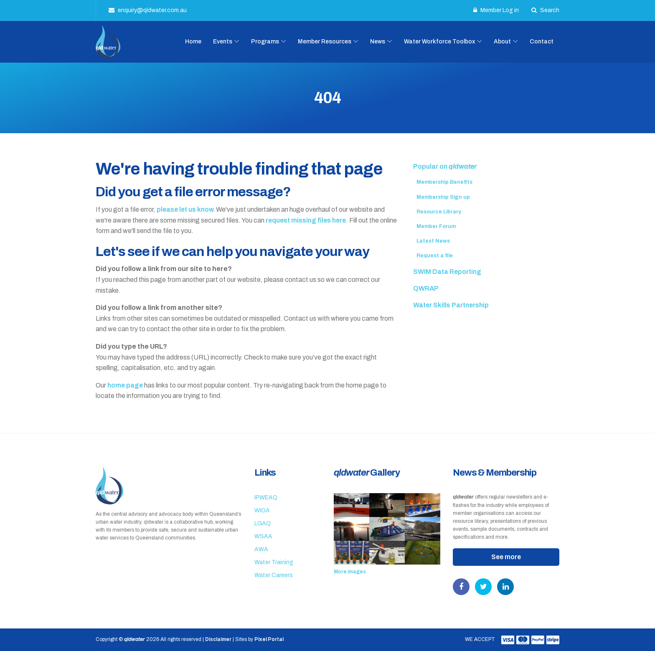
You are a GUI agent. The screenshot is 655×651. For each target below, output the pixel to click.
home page (125, 385)
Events (222, 41)
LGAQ (262, 523)
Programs (265, 41)
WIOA (262, 510)
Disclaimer (218, 639)
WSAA (263, 536)
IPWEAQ (265, 497)
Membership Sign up (443, 197)
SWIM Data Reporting (447, 271)
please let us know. (186, 209)
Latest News (433, 241)
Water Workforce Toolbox (439, 41)
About (502, 41)
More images (350, 572)
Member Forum (436, 226)
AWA (261, 549)
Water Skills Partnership (451, 305)
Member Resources (324, 41)
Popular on (445, 166)
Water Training (273, 562)
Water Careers (273, 575)
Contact (541, 41)
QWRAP (426, 288)
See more (506, 556)
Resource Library (438, 212)
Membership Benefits (444, 182)
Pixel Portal (269, 639)
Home (193, 41)
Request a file (434, 255)
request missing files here (306, 220)
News (377, 41)
